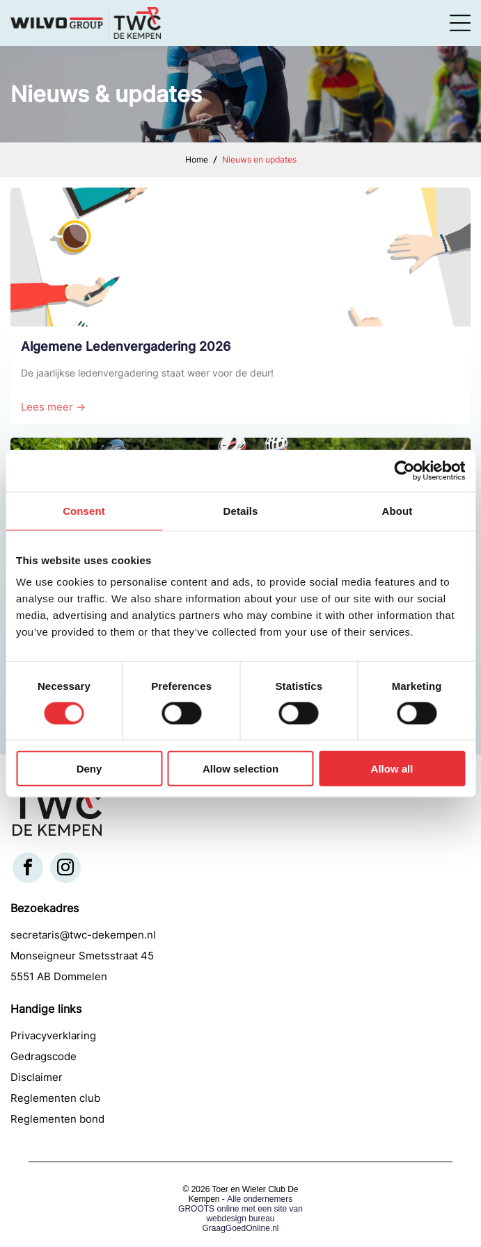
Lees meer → (53, 406)
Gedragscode (43, 1056)
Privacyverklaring (53, 1035)
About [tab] (397, 510)
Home (196, 159)
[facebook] (28, 869)
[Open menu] (460, 23)
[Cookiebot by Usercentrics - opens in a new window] (404, 470)
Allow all (392, 769)
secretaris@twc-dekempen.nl (83, 934)
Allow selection (240, 769)
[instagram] (65, 869)
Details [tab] (240, 510)
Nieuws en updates (259, 159)
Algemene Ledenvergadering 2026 (125, 346)
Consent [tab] (84, 510)
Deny (89, 769)
